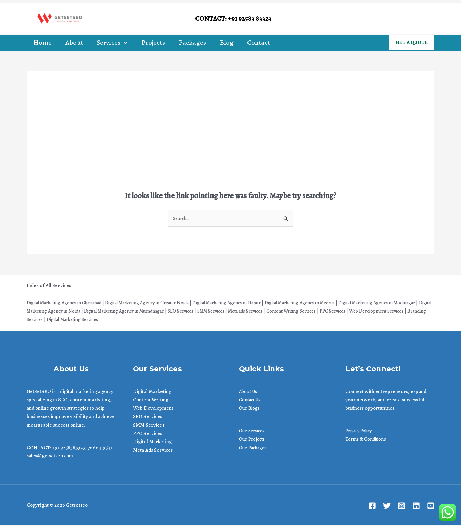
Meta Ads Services (153, 450)
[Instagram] (403, 19)
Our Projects (253, 439)
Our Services (253, 431)
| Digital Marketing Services (162, 320)
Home (42, 42)
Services (112, 43)
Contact (258, 42)
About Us (248, 392)
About (74, 42)
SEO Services (147, 417)
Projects (153, 42)
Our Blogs (250, 408)
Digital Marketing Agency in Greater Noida (161, 303)
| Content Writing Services (364, 311)
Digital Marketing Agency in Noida (91, 311)
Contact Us (250, 400)
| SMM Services (273, 311)
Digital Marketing (152, 392)
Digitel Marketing (152, 442)
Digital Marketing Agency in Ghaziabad (68, 303)
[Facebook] (373, 19)
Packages (192, 42)
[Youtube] (433, 19)
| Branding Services (109, 320)
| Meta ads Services (312, 311)
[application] (124, 43)
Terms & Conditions (367, 439)
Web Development (153, 408)
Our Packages (254, 448)
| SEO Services (239, 311)
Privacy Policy (360, 431)
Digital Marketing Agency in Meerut (330, 303)
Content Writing (150, 400)
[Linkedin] (418, 19)
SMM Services (148, 425)
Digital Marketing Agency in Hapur (249, 303)
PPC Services (147, 433)
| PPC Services (410, 311)
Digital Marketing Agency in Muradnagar (177, 311)
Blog (227, 42)
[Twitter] (388, 19)
